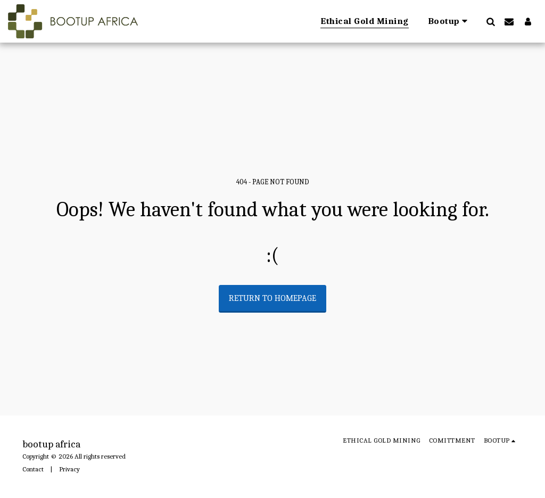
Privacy (69, 469)
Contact (33, 469)
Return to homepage (272, 298)
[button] (449, 21)
